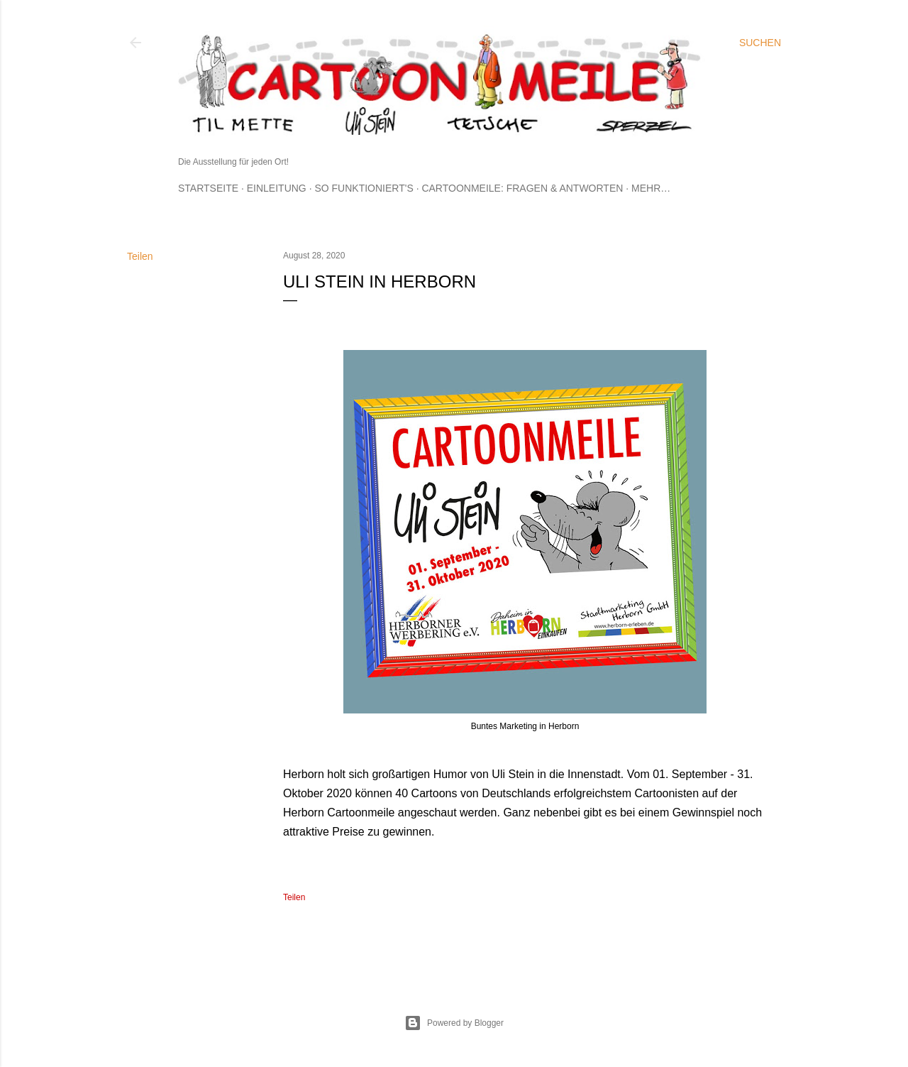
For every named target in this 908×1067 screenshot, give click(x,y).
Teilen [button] (140, 256)
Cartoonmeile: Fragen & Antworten (522, 188)
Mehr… (650, 188)
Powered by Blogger (454, 1023)
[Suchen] (760, 43)
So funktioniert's (363, 188)
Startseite (208, 188)
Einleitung (276, 188)
